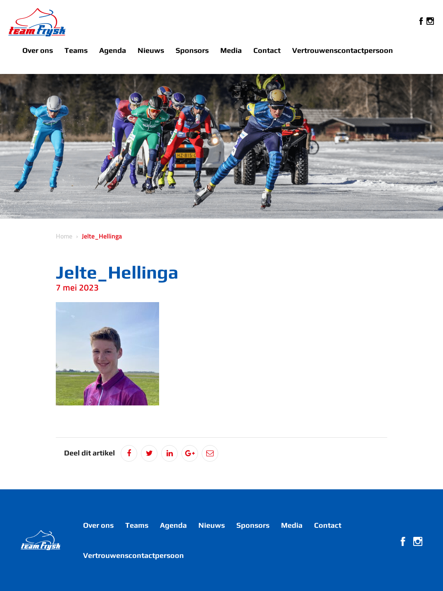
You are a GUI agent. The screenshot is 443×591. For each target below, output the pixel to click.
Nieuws (151, 50)
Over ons (37, 50)
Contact (267, 50)
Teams (76, 50)
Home (64, 236)
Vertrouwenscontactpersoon (342, 50)
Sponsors (192, 50)
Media (231, 50)
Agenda (112, 50)
